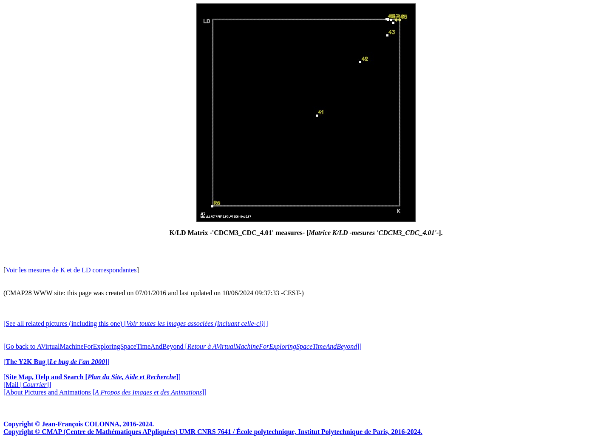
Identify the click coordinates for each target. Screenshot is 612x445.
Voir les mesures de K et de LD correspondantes (71, 270)
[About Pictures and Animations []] (105, 392)
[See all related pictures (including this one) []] (135, 323)
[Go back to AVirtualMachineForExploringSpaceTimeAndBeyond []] (182, 346)
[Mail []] (27, 384)
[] (56, 361)
